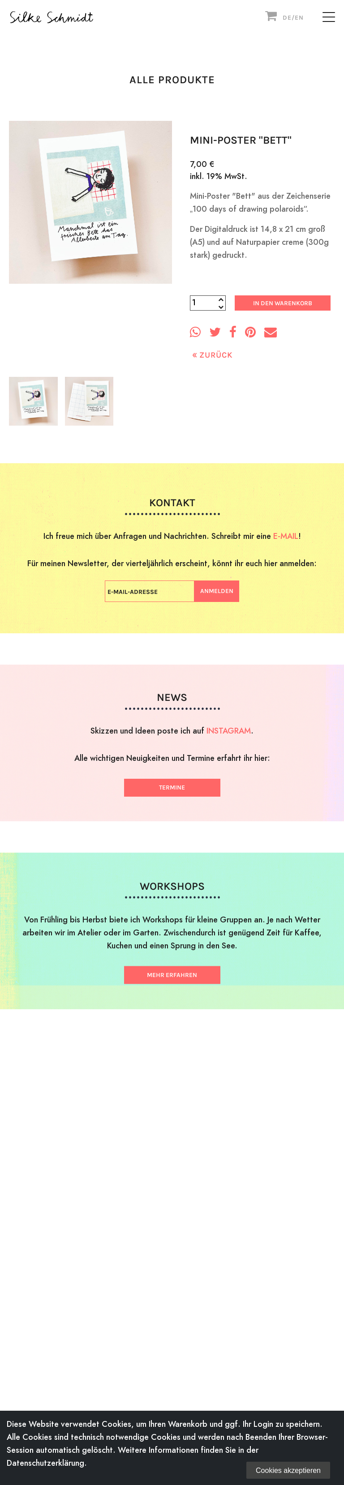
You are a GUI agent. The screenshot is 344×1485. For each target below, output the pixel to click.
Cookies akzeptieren (288, 1470)
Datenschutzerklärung (45, 1462)
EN (299, 17)
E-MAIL (285, 536)
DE (287, 17)
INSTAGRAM (228, 730)
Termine (172, 787)
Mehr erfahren (172, 974)
